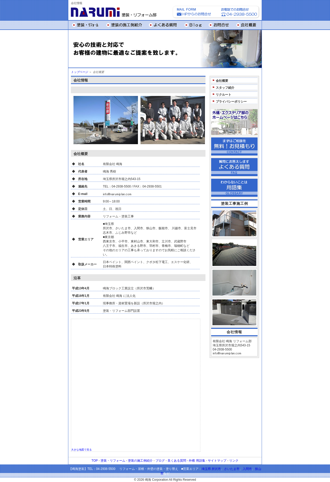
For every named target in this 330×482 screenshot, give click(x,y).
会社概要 (222, 81)
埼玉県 (206, 469)
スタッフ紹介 (225, 87)
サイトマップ (217, 460)
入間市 (247, 469)
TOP (95, 460)
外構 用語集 (197, 460)
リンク (233, 460)
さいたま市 (232, 469)
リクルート (223, 94)
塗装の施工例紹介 (140, 460)
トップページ (79, 71)
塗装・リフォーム (113, 460)
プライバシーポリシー (231, 101)
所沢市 (216, 469)
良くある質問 (177, 460)
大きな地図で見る (81, 449)
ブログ (160, 460)
